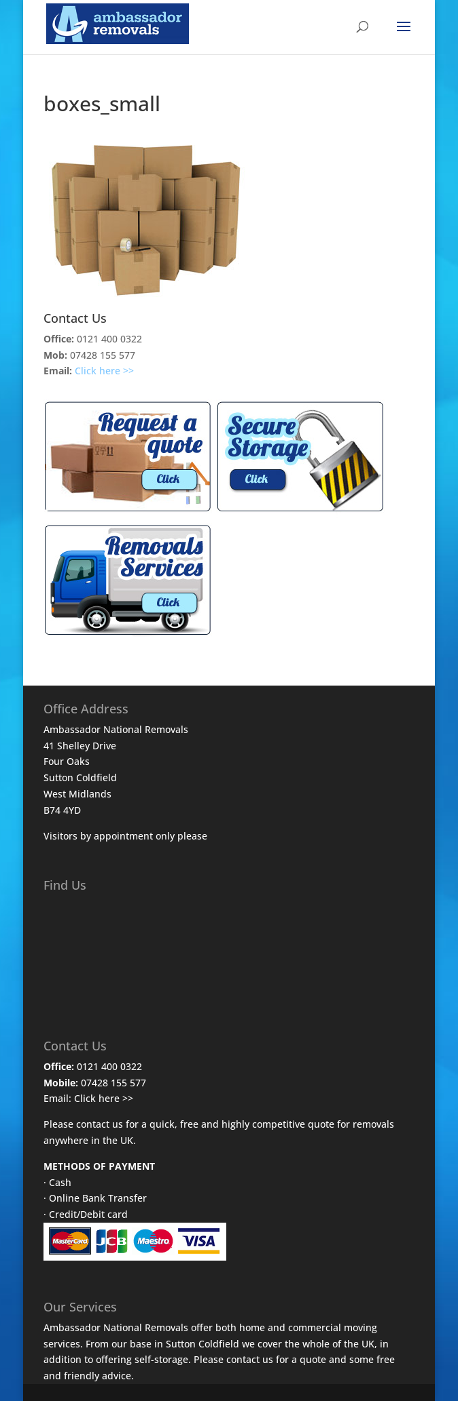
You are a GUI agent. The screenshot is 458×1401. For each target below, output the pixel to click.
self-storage (161, 1359)
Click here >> (104, 370)
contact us (249, 1359)
